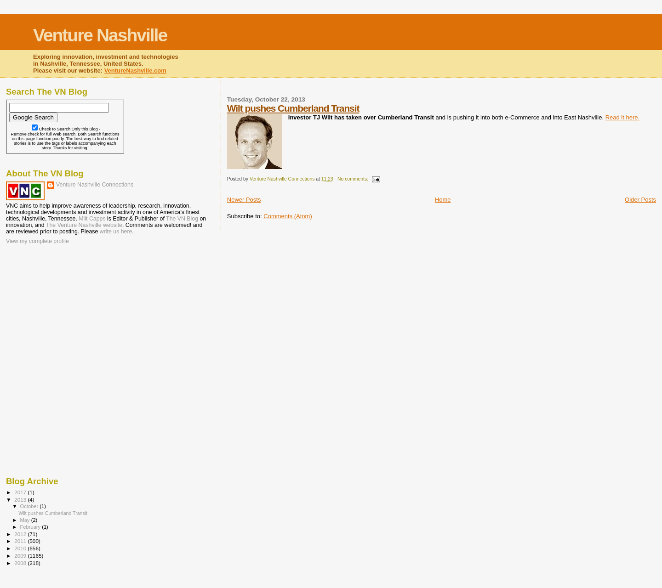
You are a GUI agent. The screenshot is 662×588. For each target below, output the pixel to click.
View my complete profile (37, 241)
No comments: (353, 178)
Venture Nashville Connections (94, 184)
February (31, 527)
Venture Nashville (100, 35)
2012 (21, 534)
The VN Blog (182, 218)
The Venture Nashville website (84, 225)
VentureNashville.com (135, 70)
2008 (21, 563)
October (30, 506)
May (25, 520)
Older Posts (640, 199)
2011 (21, 541)
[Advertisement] (52, 305)
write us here (116, 231)
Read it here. (622, 117)
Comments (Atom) (287, 216)
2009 (21, 556)
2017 (21, 492)
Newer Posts (244, 199)
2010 (21, 548)
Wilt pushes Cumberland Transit (293, 108)
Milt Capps (92, 218)
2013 (21, 500)
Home (443, 199)
